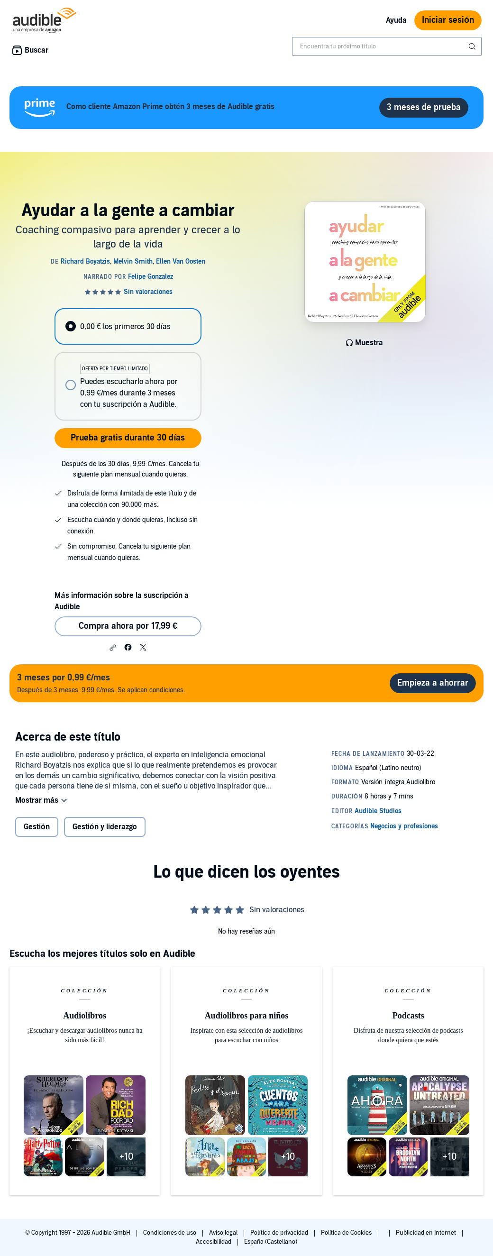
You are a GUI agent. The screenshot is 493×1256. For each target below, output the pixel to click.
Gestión (37, 827)
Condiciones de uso (170, 1233)
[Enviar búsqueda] (473, 46)
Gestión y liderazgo (105, 827)
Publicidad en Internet (426, 1233)
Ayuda (396, 20)
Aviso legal (224, 1233)
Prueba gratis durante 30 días (128, 438)
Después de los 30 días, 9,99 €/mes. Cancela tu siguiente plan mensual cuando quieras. (130, 469)
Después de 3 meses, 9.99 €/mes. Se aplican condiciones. (101, 683)
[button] (113, 647)
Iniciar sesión (448, 20)
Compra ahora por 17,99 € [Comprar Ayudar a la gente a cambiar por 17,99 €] (128, 626)
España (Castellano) (270, 1242)
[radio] (128, 326)
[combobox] (387, 46)
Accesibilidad (214, 1242)
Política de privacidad (280, 1233)
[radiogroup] (128, 364)
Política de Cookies (347, 1233)
